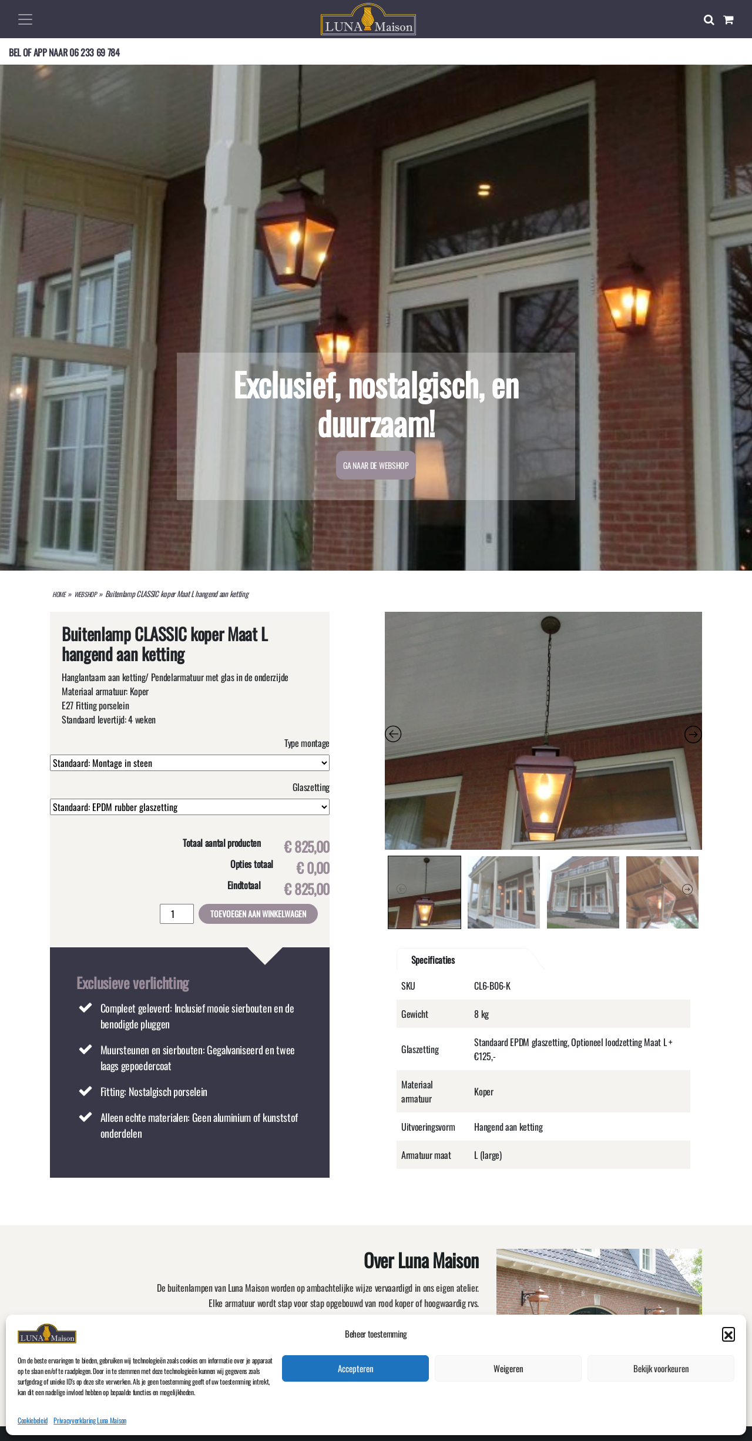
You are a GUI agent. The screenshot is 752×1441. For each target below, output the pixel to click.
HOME (58, 594)
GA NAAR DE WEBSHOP (375, 465)
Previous (402, 889)
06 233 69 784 (94, 52)
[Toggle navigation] (25, 19)
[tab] (481, 959)
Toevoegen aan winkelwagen (258, 913)
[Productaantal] (177, 914)
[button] (728, 1416)
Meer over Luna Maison (293, 1360)
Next (687, 889)
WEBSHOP (85, 594)
